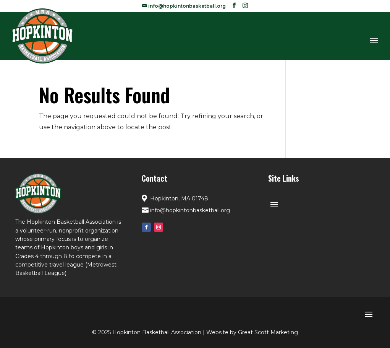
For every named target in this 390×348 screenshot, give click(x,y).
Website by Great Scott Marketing (252, 332)
